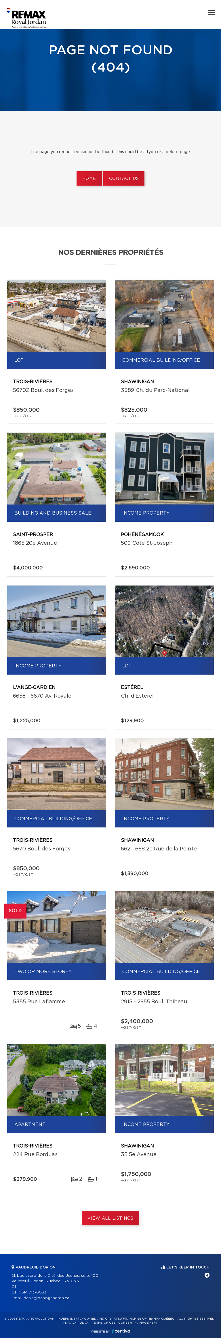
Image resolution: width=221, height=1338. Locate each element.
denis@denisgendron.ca (46, 1298)
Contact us (124, 179)
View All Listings (110, 1218)
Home (89, 179)
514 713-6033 (33, 1292)
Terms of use (103, 1322)
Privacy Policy (76, 1322)
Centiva (121, 1331)
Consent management (138, 1322)
